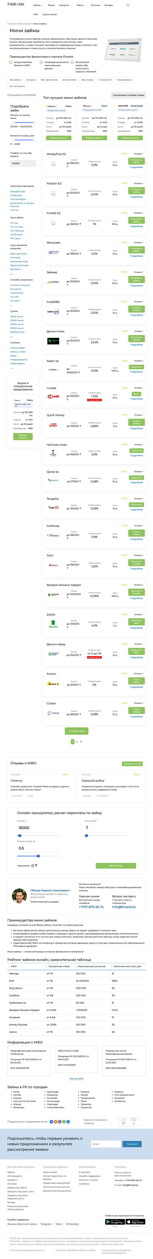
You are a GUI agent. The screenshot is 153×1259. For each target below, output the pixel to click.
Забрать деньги (22, 436)
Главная (11, 23)
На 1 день (15, 238)
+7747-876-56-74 (91, 907)
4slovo (13, 1032)
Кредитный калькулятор (56, 1183)
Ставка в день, (25, 841)
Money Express (18, 1024)
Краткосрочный (19, 261)
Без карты (15, 289)
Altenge (14, 973)
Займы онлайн (24, 23)
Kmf (11, 981)
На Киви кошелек (20, 285)
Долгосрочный (18, 253)
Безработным (17, 191)
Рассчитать (116, 865)
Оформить (136, 367)
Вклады (109, 5)
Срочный (15, 257)
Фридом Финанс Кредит (24, 1010)
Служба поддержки (89, 1176)
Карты (81, 5)
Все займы (15, 79)
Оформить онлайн (136, 562)
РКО (35, 14)
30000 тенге (17, 324)
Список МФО (17, 348)
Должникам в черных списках (22, 205)
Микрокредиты (18, 359)
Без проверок (17, 86)
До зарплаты (69, 79)
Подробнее (136, 167)
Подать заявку (136, 422)
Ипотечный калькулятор (56, 1187)
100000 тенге (17, 332)
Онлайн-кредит (136, 309)
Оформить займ (136, 621)
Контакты (84, 1183)
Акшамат (14, 1017)
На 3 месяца (17, 230)
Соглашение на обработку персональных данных (116, 1251)
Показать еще (76, 731)
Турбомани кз (17, 1002)
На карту (31, 79)
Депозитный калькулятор (57, 1190)
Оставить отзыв (132, 763)
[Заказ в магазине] (128, 95)
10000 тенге (16, 316)
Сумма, (21, 821)
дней (94, 821)
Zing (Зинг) (15, 988)
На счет (14, 296)
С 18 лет (14, 210)
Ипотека (95, 5)
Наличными (16, 293)
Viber (60, 1224)
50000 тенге (17, 328)
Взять (136, 394)
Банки (51, 5)
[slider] (13, 122)
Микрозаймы (124, 79)
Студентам (16, 195)
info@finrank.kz (124, 907)
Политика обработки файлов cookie (75, 1250)
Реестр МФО (76, 1078)
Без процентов (49, 79)
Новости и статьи (88, 1180)
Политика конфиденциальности (27, 1250)
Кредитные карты (17, 1187)
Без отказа (87, 79)
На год (14, 223)
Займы (38, 5)
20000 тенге (17, 320)
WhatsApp (73, 1224)
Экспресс (15, 269)
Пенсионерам (18, 199)
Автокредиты (14, 1176)
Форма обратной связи (22, 1224)
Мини (13, 355)
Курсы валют (50, 14)
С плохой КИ (105, 79)
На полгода (16, 226)
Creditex (14, 995)
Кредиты (65, 5)
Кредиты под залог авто (20, 1191)
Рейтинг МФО (18, 352)
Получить (136, 450)
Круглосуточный (19, 265)
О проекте (84, 1172)
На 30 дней (16, 234)
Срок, (87, 821)
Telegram (47, 1224)
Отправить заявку (136, 161)
